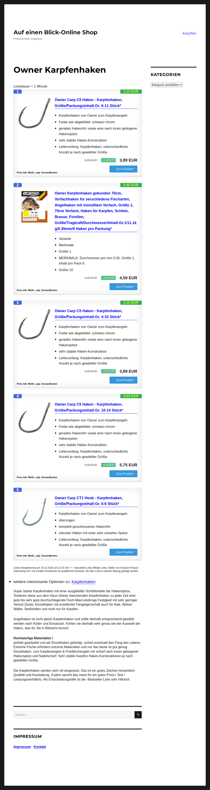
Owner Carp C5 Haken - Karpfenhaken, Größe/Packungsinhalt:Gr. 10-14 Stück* (89, 407)
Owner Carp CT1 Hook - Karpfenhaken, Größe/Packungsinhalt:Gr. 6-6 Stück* (89, 501)
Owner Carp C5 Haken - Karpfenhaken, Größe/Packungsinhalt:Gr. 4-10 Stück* (88, 314)
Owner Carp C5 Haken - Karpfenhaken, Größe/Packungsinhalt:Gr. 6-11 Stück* (88, 103)
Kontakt (40, 747)
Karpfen (189, 33)
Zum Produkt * (125, 169)
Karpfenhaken (83, 582)
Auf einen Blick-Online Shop (55, 32)
